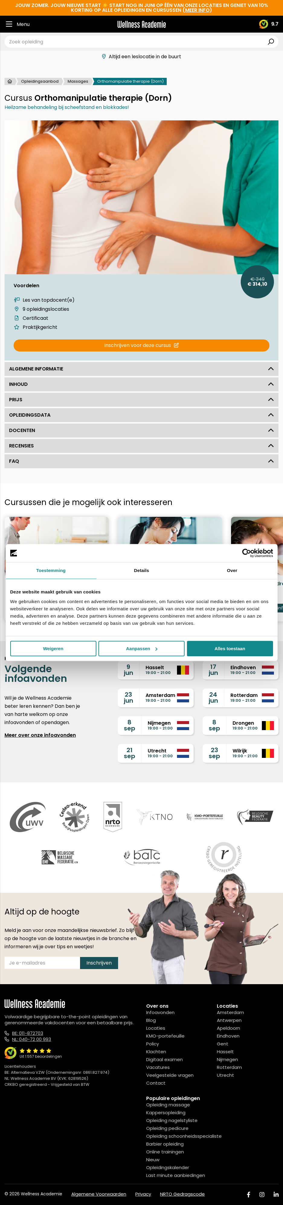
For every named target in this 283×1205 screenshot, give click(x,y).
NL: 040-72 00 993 (31, 1039)
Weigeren (53, 648)
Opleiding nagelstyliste (172, 1120)
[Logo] (141, 24)
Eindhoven (228, 1036)
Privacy (143, 1194)
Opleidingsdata (141, 415)
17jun (213, 670)
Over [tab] (232, 570)
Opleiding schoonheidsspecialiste (184, 1136)
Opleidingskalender (167, 1167)
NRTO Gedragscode (182, 1194)
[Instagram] (261, 1194)
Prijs (141, 399)
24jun (213, 697)
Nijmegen (227, 1059)
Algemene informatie (141, 368)
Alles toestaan (229, 648)
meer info (197, 10)
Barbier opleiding (165, 1144)
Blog (151, 1020)
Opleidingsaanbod (40, 81)
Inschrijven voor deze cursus (141, 345)
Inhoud (141, 384)
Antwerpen (229, 1020)
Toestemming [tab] (51, 570)
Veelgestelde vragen (170, 1075)
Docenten (141, 430)
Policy (152, 1044)
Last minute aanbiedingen (175, 1175)
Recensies (141, 445)
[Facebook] (248, 1194)
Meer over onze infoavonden (40, 735)
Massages (78, 81)
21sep (129, 753)
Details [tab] (141, 570)
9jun (128, 670)
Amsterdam (230, 1012)
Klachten (156, 1051)
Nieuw (152, 1159)
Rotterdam (229, 1067)
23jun (128, 697)
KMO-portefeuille (165, 1036)
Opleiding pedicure (167, 1128)
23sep (214, 753)
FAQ (141, 461)
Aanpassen (141, 648)
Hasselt (225, 1051)
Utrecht (225, 1075)
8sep (129, 725)
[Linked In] (276, 1194)
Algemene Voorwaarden (98, 1194)
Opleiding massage (168, 1105)
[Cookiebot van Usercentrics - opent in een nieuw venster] (246, 553)
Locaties (155, 1028)
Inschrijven (99, 962)
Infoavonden (160, 1012)
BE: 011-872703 (27, 1033)
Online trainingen (165, 1152)
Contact (156, 1083)
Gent (222, 1044)
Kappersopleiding (165, 1112)
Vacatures (158, 1067)
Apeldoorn (228, 1028)
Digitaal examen (164, 1059)
